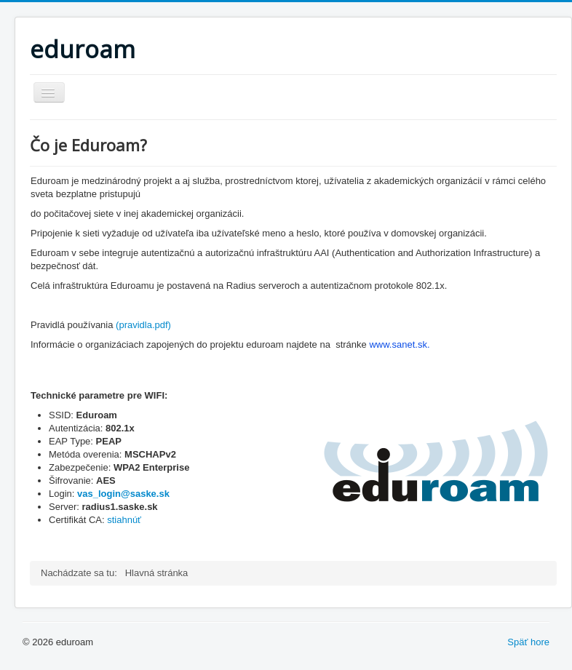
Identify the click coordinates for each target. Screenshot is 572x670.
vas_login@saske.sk (123, 493)
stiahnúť (124, 519)
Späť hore (528, 642)
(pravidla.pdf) (143, 324)
